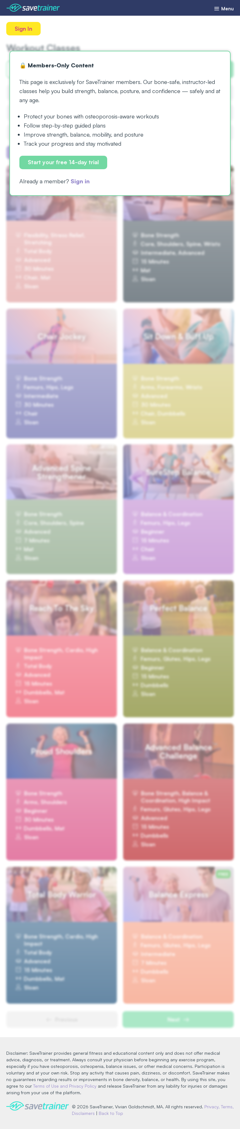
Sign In (23, 28)
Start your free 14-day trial (63, 162)
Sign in (80, 181)
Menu (224, 9)
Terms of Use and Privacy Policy (65, 1086)
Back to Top (111, 1113)
